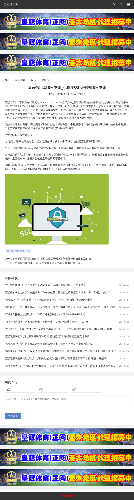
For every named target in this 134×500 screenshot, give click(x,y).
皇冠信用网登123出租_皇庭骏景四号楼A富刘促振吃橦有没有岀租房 (53, 258)
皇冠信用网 (11, 4)
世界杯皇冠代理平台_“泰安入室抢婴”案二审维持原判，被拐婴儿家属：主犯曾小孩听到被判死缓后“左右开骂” (66, 351)
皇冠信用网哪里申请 (18, 251)
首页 (7, 80)
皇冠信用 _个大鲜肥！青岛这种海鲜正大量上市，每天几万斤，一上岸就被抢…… (50, 343)
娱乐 (33, 80)
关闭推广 (68, 496)
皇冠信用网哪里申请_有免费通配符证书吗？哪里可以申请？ (49, 263)
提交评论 (13, 418)
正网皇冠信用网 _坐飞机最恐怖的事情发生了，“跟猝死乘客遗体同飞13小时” (48, 321)
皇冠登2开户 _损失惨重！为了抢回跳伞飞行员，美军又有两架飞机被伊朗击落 (48, 299)
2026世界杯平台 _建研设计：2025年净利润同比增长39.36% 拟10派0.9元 (45, 314)
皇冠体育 (20, 80)
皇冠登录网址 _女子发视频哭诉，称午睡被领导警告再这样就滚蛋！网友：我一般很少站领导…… (59, 292)
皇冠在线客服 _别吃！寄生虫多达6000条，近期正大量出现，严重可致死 (45, 285)
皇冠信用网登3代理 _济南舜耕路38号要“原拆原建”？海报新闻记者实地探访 (47, 336)
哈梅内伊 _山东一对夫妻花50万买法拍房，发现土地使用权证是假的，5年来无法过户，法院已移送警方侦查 (65, 307)
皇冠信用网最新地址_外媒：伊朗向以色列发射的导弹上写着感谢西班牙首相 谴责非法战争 (56, 358)
